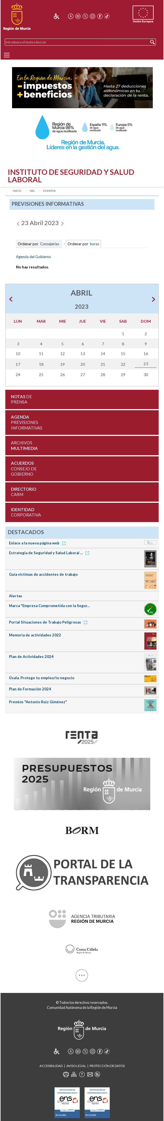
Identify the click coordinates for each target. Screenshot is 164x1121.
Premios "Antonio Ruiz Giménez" (38, 702)
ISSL (32, 190)
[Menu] (7, 55)
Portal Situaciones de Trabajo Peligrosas (49, 622)
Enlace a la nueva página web (38, 543)
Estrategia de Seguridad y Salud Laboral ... (50, 553)
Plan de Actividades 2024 (31, 656)
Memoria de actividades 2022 (35, 635)
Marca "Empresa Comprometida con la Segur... (49, 605)
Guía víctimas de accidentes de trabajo (43, 574)
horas (94, 244)
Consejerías (49, 244)
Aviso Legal (76, 1066)
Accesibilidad (51, 1066)
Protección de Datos (107, 1066)
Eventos (49, 190)
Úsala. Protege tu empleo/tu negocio (41, 678)
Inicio (17, 190)
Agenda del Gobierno (33, 256)
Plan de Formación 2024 (30, 689)
